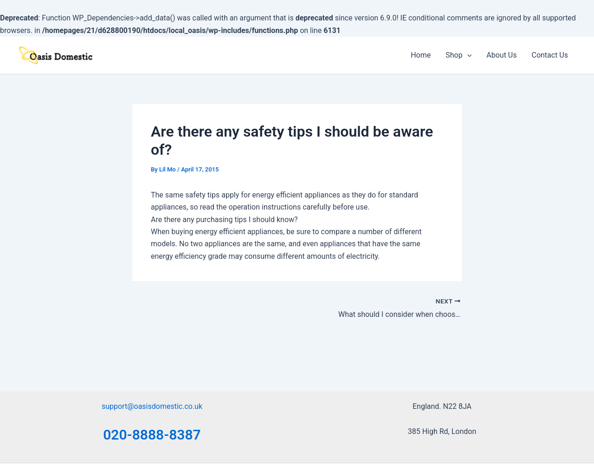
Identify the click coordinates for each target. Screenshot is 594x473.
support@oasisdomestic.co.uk (152, 406)
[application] (467, 55)
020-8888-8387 (152, 435)
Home (421, 55)
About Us (501, 55)
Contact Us (549, 55)
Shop (458, 55)
